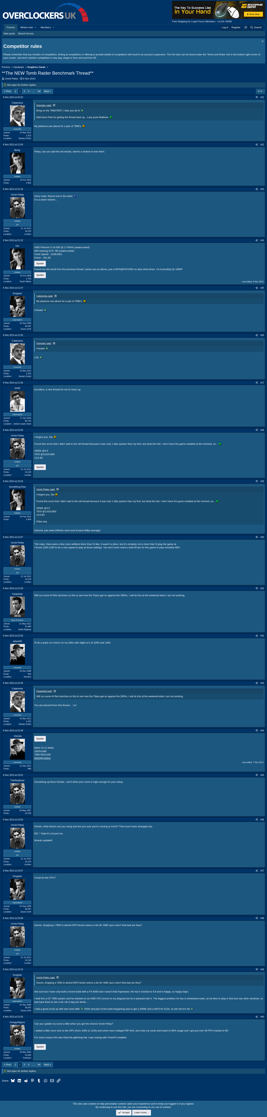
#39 (262, 969)
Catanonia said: (44, 296)
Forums (11, 27)
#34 (262, 730)
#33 (262, 683)
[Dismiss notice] (262, 42)
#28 (262, 430)
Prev (8, 91)
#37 (262, 870)
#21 (262, 97)
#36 (262, 819)
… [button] (33, 91)
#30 (262, 537)
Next (46, 91)
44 (39, 91)
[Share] (256, 97)
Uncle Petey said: (45, 489)
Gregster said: (44, 105)
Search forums (26, 33)
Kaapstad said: (44, 691)
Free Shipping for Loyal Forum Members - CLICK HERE (202, 21)
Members (46, 27)
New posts (9, 33)
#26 (262, 335)
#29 (262, 481)
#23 (262, 189)
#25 (262, 288)
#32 (262, 635)
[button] (35, 27)
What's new (26, 27)
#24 (262, 240)
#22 (262, 144)
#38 (262, 918)
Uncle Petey (11, 78)
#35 (262, 775)
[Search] (255, 27)
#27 (262, 382)
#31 (262, 588)
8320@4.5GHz (42, 758)
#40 (262, 1016)
